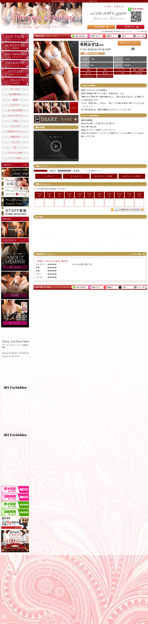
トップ (137, 31)
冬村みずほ (143, 31)
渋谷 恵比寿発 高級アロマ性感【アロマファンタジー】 (117, 31)
